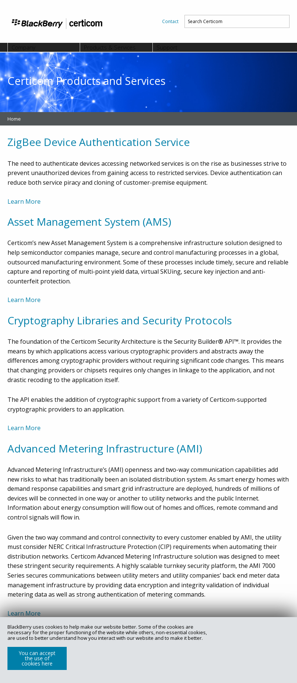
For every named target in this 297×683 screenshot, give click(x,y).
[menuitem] (170, 21)
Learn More (24, 201)
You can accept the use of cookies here (37, 658)
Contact (170, 21)
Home (14, 118)
